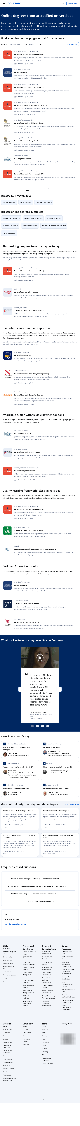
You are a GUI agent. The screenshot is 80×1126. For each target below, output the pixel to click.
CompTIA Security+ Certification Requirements (68, 971)
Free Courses (7, 1075)
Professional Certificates (7, 1046)
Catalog (5, 1039)
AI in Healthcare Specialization (47, 968)
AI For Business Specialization (47, 958)
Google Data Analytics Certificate (29, 963)
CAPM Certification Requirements (68, 958)
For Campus (7, 1065)
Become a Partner (8, 1069)
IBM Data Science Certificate (28, 997)
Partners (25, 1029)
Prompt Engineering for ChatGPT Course (48, 997)
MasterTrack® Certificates (7, 1052)
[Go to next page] (57, 189)
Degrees (5, 1056)
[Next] (59, 689)
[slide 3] (42, 726)
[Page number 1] (27, 189)
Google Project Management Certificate (27, 975)
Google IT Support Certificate (28, 968)
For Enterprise (7, 1059)
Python (5, 978)
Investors (45, 1029)
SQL (4, 981)
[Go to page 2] (31, 189)
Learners (25, 1026)
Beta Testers (27, 1033)
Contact (44, 1045)
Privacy (44, 1036)
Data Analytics (7, 960)
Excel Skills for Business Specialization (46, 980)
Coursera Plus (7, 1042)
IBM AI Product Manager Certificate (29, 992)
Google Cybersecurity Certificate (27, 957)
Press (44, 1026)
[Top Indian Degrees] (9, 233)
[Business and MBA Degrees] (11, 218)
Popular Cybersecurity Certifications (66, 1007)
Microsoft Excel (8, 972)
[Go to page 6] (48, 189)
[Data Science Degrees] (54, 218)
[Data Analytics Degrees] (10, 226)
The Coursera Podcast (27, 1040)
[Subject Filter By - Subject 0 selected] (35, 44)
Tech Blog (26, 1044)
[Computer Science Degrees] (33, 218)
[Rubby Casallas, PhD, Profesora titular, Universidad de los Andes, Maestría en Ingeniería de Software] (20, 789)
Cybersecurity (7, 957)
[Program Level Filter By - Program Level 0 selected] (18, 44)
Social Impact (7, 1072)
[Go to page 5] (44, 189)
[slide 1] (32, 726)
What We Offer (7, 1029)
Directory (45, 1052)
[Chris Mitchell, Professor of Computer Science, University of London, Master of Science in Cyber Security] (60, 789)
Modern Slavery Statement (47, 1059)
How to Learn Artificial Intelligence (68, 996)
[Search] (63, 3)
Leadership (6, 1033)
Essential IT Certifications (66, 978)
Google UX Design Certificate (28, 981)
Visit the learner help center (15, 924)
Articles (44, 1049)
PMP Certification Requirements (67, 1001)
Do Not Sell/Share (47, 1063)
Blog (24, 1036)
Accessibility (46, 1042)
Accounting (6, 949)
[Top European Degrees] (30, 226)
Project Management (9, 975)
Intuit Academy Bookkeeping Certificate (27, 1003)
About (5, 1026)
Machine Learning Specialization (47, 992)
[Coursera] (14, 3)
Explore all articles (72, 804)
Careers (5, 1036)
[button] (72, 44)
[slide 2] (37, 726)
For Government (8, 1062)
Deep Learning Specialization (46, 974)
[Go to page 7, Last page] (53, 189)
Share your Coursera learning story (9, 1079)
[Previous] (20, 689)
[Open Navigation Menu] (4, 3)
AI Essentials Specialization (46, 952)
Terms (44, 1033)
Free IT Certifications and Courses (67, 984)
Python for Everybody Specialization (46, 1003)
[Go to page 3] (36, 189)
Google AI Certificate (29, 951)
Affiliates (45, 1055)
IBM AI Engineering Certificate (28, 986)
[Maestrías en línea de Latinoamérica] (53, 226)
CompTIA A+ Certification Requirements (66, 964)
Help (43, 1039)
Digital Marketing (8, 963)
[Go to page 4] (40, 189)
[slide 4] (47, 726)
